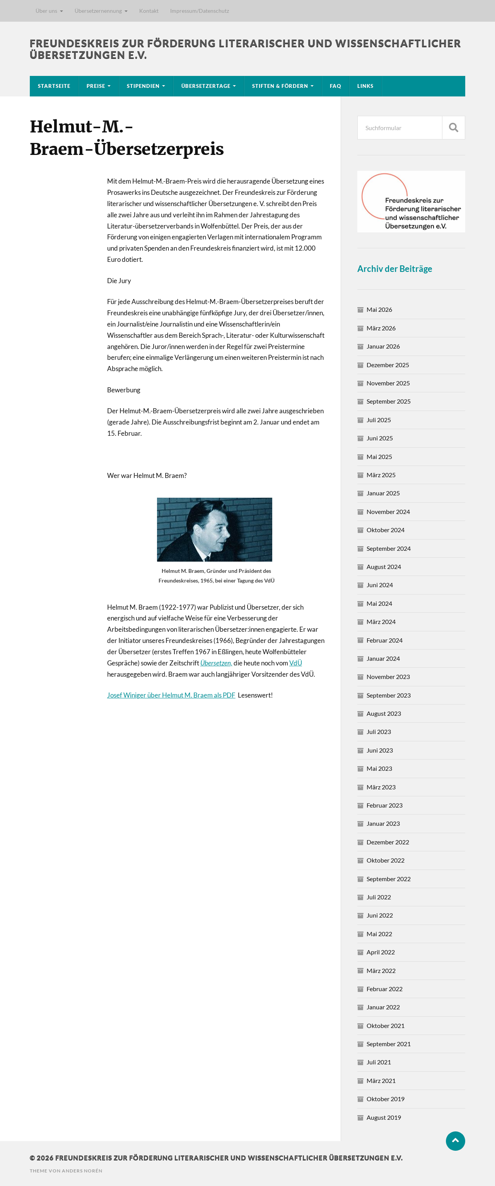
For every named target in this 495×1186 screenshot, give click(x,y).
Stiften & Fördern (280, 86)
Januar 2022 (383, 1007)
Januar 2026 (383, 346)
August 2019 (384, 1117)
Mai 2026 (379, 309)
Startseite (54, 86)
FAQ (335, 86)
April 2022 (381, 952)
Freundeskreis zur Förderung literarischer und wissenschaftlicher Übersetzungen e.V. (229, 1157)
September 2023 (389, 695)
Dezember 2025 (388, 364)
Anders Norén (82, 1171)
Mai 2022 (379, 933)
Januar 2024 (383, 658)
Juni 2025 (380, 438)
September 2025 (389, 401)
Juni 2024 (380, 584)
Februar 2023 (385, 805)
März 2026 (381, 328)
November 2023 (388, 676)
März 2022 (381, 970)
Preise (96, 86)
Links (365, 86)
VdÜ (295, 663)
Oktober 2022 (386, 860)
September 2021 (389, 1043)
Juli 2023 (379, 731)
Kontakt (149, 10)
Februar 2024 (385, 640)
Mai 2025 (379, 456)
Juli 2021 (379, 1062)
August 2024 (384, 566)
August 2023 (384, 713)
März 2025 (381, 474)
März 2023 (381, 787)
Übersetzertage (205, 86)
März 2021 (381, 1080)
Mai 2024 (379, 603)
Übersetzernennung (98, 10)
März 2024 (381, 621)
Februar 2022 (385, 988)
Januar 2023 (383, 823)
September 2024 (389, 548)
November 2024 (388, 511)
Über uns (46, 10)
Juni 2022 (380, 915)
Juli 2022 (379, 897)
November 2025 (388, 383)
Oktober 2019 (386, 1098)
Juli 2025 (379, 419)
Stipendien (143, 86)
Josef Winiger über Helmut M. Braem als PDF (171, 695)
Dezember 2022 (388, 842)
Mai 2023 (379, 768)
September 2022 (389, 878)
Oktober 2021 (386, 1025)
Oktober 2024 (386, 529)
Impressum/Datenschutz (199, 10)
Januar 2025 (383, 493)
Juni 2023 (380, 750)
